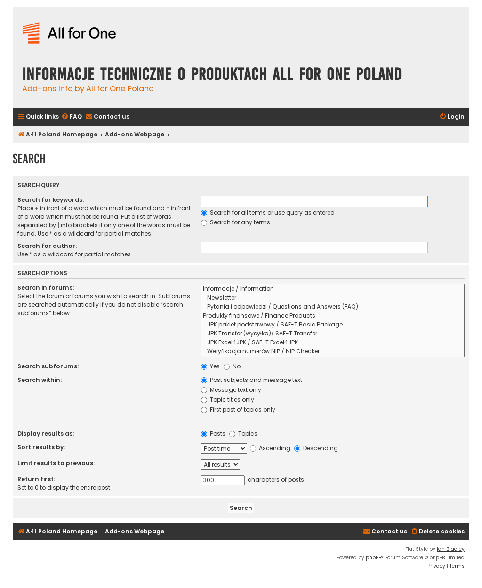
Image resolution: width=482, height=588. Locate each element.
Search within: (39, 380)
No (232, 366)
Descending (316, 448)
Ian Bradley (451, 549)
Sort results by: (41, 447)
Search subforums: (48, 366)
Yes (210, 366)
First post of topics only (238, 409)
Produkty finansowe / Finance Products (333, 315)
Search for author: (47, 246)
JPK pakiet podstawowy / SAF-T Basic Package (333, 324)
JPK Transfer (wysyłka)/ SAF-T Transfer (333, 333)
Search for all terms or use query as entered (268, 212)
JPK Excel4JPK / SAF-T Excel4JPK (333, 342)
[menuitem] (71, 117)
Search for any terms (235, 222)
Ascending (270, 448)
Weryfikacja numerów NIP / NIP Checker (333, 351)
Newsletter (333, 298)
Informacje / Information (333, 289)
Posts (213, 433)
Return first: (36, 479)
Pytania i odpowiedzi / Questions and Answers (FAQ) (333, 306)
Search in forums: (45, 288)
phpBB (373, 557)
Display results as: (45, 433)
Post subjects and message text (251, 380)
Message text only (231, 390)
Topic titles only (227, 400)
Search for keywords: (50, 200)
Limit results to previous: (56, 463)
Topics (243, 433)
